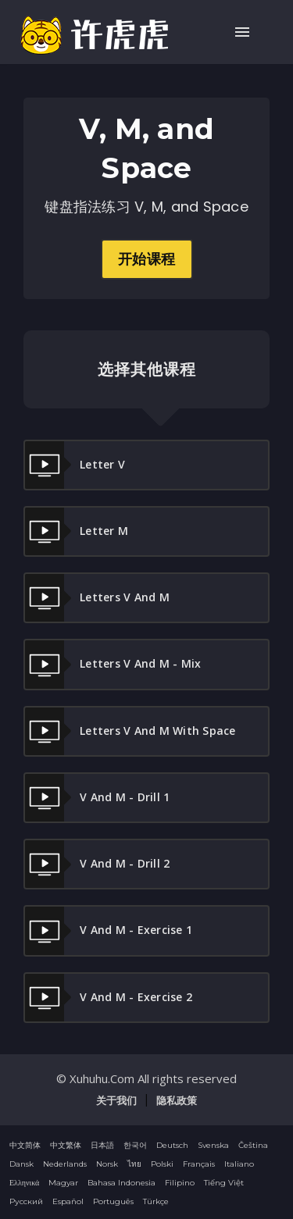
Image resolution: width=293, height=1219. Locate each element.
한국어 (135, 1145)
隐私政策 (176, 1100)
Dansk (21, 1164)
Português (113, 1201)
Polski (162, 1164)
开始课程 (147, 259)
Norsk (107, 1164)
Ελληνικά (24, 1183)
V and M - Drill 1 (97, 798)
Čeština (253, 1145)
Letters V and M (97, 598)
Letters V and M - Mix (113, 664)
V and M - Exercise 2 (108, 997)
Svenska (213, 1145)
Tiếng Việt (224, 1183)
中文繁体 (65, 1145)
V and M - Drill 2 (97, 864)
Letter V (75, 465)
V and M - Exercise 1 (108, 930)
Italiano (239, 1164)
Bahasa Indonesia (121, 1183)
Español (68, 1201)
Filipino (180, 1183)
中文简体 (25, 1145)
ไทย (134, 1164)
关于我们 (116, 1100)
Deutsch (172, 1145)
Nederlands (65, 1164)
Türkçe (156, 1201)
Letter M (76, 531)
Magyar (63, 1183)
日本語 (102, 1145)
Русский (26, 1201)
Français (199, 1164)
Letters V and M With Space (130, 731)
